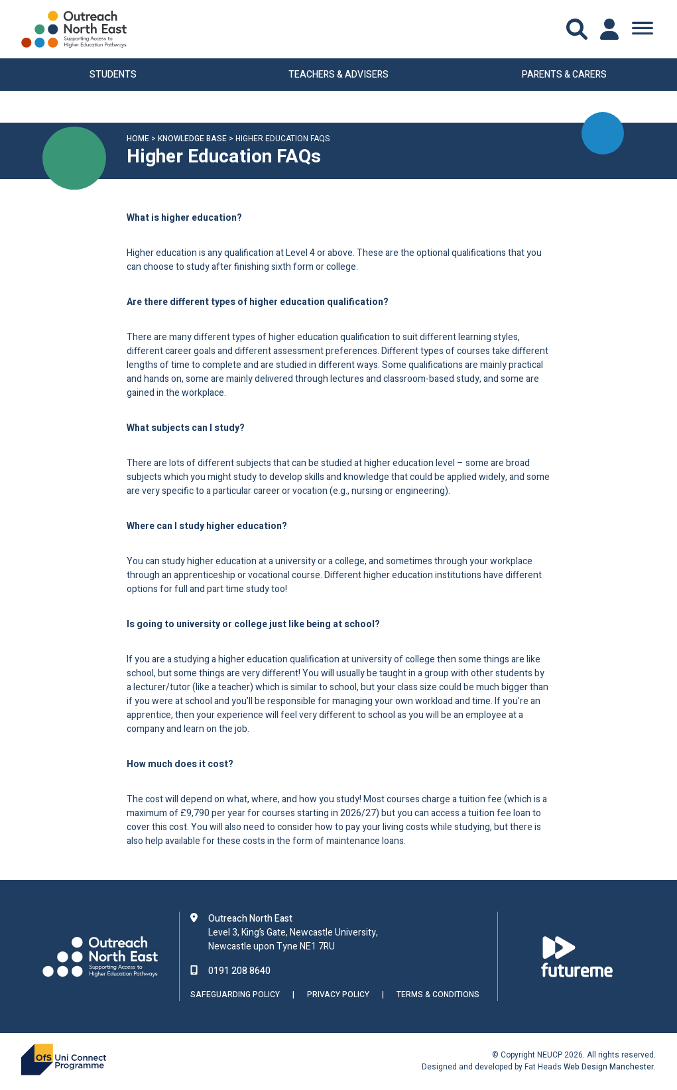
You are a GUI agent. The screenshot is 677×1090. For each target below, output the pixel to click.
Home (138, 139)
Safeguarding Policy (235, 994)
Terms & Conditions (438, 994)
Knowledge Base (192, 139)
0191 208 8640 (239, 971)
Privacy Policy (338, 994)
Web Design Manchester (608, 1067)
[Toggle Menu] (642, 29)
